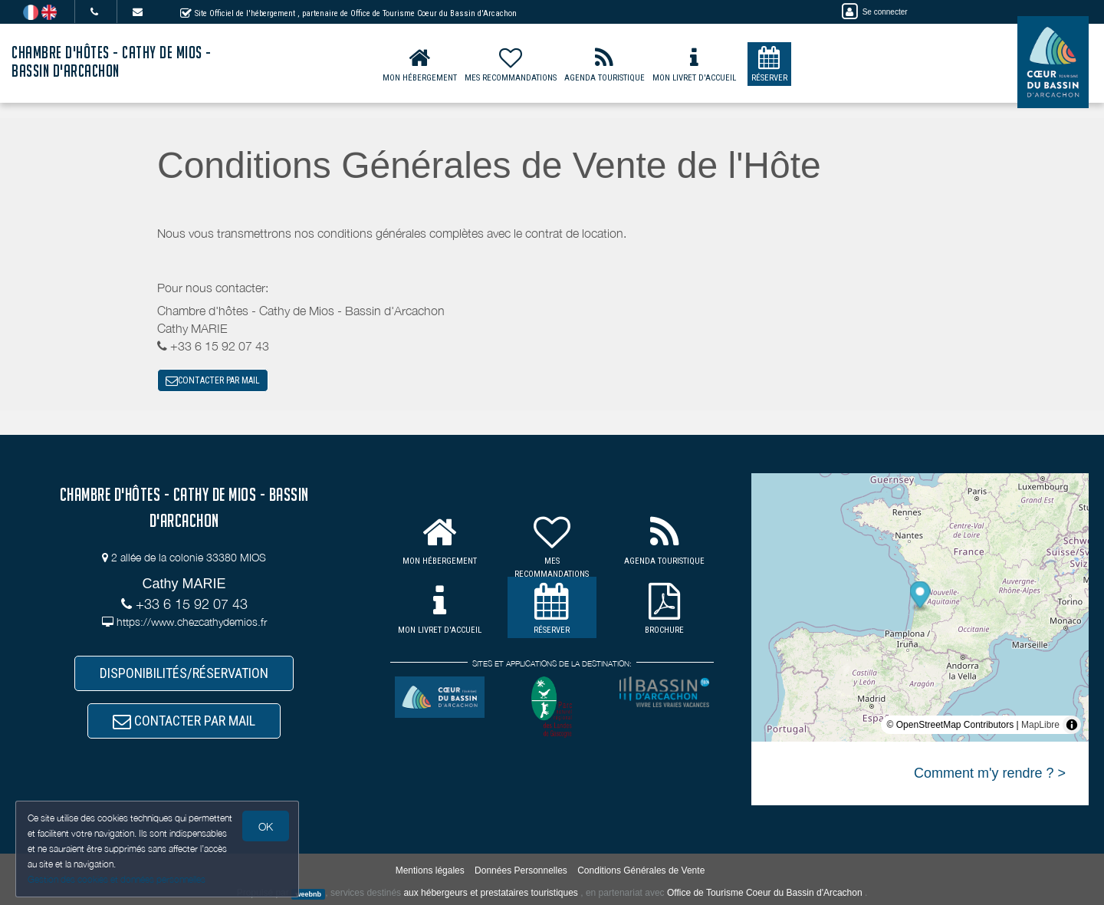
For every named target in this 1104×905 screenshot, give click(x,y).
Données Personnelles (521, 870)
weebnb (308, 893)
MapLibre (1040, 724)
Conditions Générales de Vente (641, 870)
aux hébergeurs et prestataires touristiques (490, 892)
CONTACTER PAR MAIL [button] (213, 380)
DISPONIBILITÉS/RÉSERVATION (184, 673)
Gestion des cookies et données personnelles (116, 879)
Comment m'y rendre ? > (990, 773)
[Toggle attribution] (1072, 725)
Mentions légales (430, 870)
